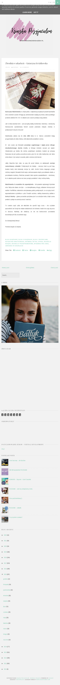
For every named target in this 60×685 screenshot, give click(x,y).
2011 (5, 663)
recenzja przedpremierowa (22, 243)
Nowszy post (5, 268)
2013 (5, 652)
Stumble (42, 250)
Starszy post (54, 268)
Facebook (17, 250)
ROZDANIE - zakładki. (15, 508)
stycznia (5, 640)
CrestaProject (20, 679)
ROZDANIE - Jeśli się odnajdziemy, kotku (20, 489)
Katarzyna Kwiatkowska (14, 241)
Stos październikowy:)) (15, 498)
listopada (5, 584)
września (5, 595)
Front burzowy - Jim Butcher (17, 460)
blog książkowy (11, 239)
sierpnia (5, 601)
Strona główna (30, 268)
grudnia (5, 579)
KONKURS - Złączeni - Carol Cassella (20, 479)
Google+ (33, 250)
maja (4, 617)
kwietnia (5, 623)
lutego (5, 634)
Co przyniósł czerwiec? (15, 517)
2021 (5, 541)
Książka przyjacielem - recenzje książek (28, 678)
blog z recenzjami (40, 239)
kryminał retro (31, 241)
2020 (5, 546)
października (6, 590)
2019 (5, 552)
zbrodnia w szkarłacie (14, 246)
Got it (36, 12)
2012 (5, 658)
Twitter (25, 250)
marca (5, 629)
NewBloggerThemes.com (43, 679)
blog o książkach (25, 239)
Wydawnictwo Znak (41, 243)
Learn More (27, 12)
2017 (5, 563)
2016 (5, 569)
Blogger (51, 678)
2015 (5, 574)
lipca (4, 606)
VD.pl (3, 449)
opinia (40, 241)
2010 (5, 669)
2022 (5, 535)
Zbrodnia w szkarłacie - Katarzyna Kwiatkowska (26, 63)
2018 (5, 557)
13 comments (25, 67)
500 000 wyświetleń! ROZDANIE (18, 470)
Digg (49, 250)
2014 (5, 647)
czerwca (5, 612)
